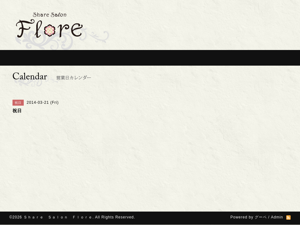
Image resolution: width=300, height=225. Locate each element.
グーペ (261, 217)
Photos (212, 57)
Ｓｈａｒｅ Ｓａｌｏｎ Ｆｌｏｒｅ (57, 217)
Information (56, 57)
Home (21, 57)
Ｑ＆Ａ (179, 57)
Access (243, 57)
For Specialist (143, 57)
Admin (277, 217)
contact (275, 57)
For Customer (101, 57)
